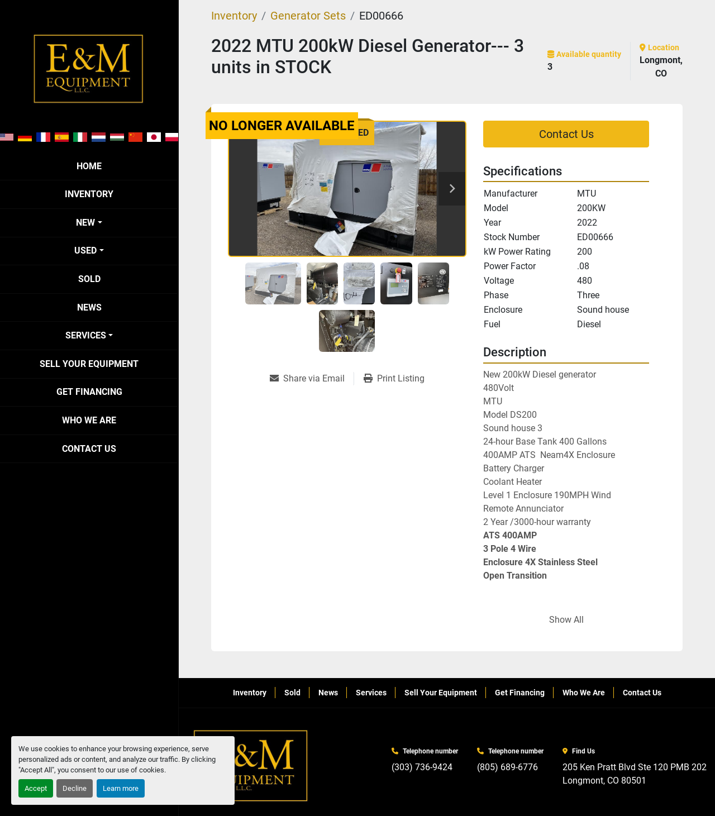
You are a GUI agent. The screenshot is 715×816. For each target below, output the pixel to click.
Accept (36, 788)
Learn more (121, 788)
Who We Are (89, 420)
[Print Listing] (394, 378)
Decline (75, 788)
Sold (89, 279)
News (89, 307)
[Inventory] (234, 15)
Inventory (89, 194)
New (85, 222)
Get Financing (89, 391)
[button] (89, 223)
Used (85, 250)
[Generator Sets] (308, 15)
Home (89, 166)
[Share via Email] (311, 378)
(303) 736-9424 (422, 767)
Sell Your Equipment (89, 364)
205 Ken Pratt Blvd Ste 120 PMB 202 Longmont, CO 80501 (635, 774)
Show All (566, 619)
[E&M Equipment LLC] (251, 766)
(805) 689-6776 (507, 767)
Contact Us (89, 448)
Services (85, 335)
